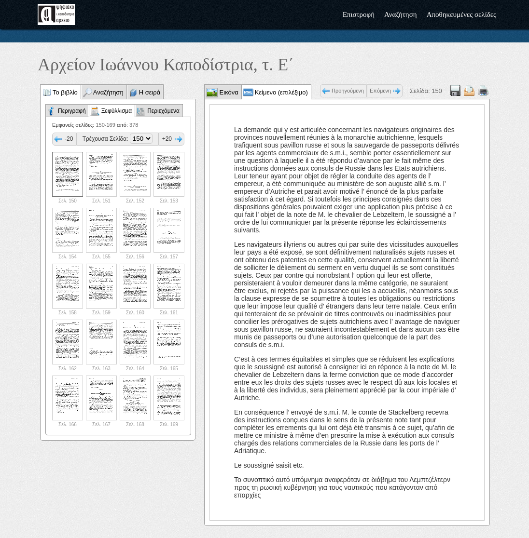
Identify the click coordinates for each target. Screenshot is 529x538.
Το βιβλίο (65, 92)
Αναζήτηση (400, 14)
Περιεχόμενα (163, 111)
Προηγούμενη (348, 91)
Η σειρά (150, 92)
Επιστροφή (359, 14)
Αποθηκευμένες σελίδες (461, 14)
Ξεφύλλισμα (116, 111)
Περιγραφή (72, 111)
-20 (69, 138)
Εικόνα (228, 92)
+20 (167, 138)
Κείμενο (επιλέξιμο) (281, 92)
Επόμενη (380, 91)
